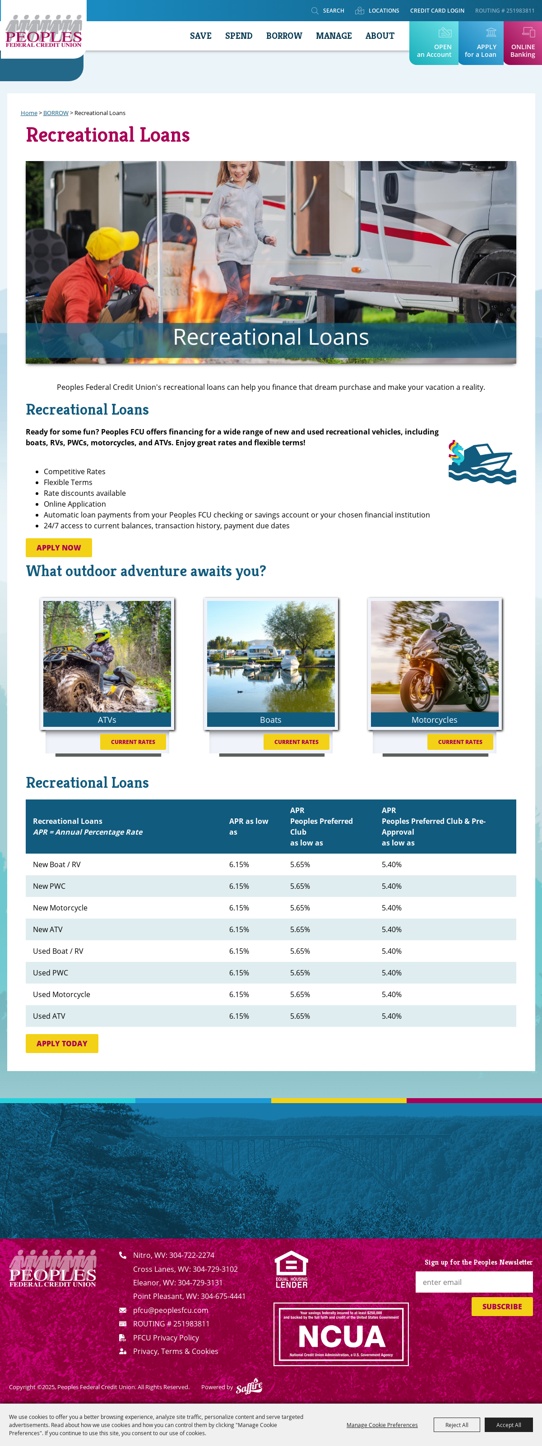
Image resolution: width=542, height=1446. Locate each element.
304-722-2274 (191, 1255)
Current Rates (133, 742)
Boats (271, 719)
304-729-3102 (215, 1269)
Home (29, 113)
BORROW (280, 36)
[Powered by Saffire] (249, 1387)
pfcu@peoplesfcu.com (170, 1310)
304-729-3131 (200, 1283)
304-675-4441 (223, 1296)
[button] (482, 460)
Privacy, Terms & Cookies (175, 1351)
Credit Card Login (437, 10)
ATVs (107, 719)
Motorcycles (435, 719)
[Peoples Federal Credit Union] (45, 32)
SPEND (235, 36)
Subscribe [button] (502, 1307)
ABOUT (375, 36)
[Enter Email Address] (474, 1282)
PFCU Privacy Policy (166, 1338)
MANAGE (330, 36)
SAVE (197, 36)
